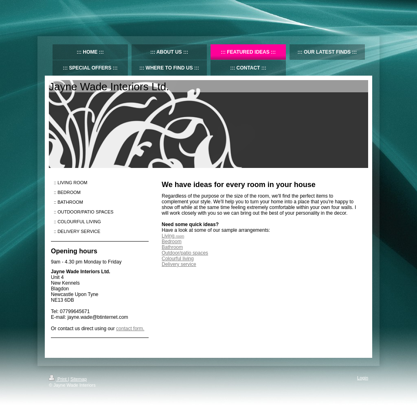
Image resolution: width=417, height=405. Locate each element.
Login (362, 377)
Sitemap (78, 379)
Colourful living (178, 258)
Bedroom (172, 241)
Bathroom (172, 247)
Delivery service (179, 264)
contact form (129, 328)
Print (58, 379)
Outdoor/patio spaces (185, 253)
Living (173, 236)
